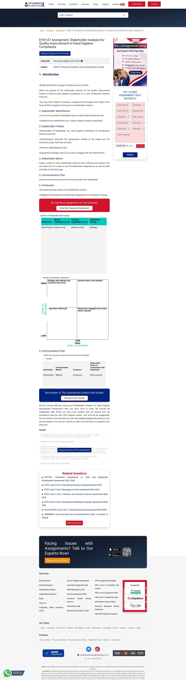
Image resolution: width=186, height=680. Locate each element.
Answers (85, 4)
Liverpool (131, 628)
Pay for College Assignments (78, 581)
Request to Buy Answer (74, 398)
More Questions (74, 523)
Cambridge (107, 628)
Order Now (136, 4)
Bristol (88, 628)
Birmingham (79, 628)
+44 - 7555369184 (93, 659)
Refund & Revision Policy (77, 640)
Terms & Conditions (59, 640)
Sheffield (70, 628)
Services (61, 4)
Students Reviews (46, 585)
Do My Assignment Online (77, 594)
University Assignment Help (77, 585)
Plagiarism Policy (95, 640)
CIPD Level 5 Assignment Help (106, 593)
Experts (105, 4)
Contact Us (116, 640)
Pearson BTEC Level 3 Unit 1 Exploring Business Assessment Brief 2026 (75, 510)
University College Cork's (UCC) (67, 61)
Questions (73, 4)
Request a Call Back (57, 560)
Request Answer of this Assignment (74, 450)
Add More (140, 146)
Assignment (60, 31)
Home (51, 4)
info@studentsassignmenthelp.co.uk (92, 655)
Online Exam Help (73, 606)
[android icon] (114, 555)
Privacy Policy (45, 640)
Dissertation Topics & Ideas (105, 602)
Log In (154, 4)
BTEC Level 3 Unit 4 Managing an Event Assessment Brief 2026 (71, 489)
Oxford (115, 628)
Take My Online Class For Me (78, 611)
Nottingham (96, 628)
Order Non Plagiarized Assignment (74, 208)
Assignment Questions (47, 594)
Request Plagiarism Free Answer (55, 53)
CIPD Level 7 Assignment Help (106, 597)
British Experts (44, 581)
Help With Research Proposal (106, 614)
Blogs (95, 4)
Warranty (106, 640)
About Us (42, 603)
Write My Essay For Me (75, 590)
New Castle (60, 628)
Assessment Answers (47, 590)
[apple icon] (114, 549)
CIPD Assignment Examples (105, 581)
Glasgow (123, 628)
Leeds (138, 628)
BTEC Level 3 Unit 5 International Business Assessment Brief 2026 (73, 485)
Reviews (119, 4)
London (43, 628)
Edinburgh (51, 628)
